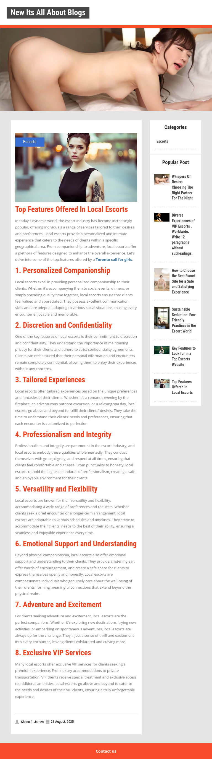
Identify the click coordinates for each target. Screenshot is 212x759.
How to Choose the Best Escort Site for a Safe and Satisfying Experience (183, 281)
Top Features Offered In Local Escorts (182, 387)
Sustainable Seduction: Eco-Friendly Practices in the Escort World (184, 320)
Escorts (29, 141)
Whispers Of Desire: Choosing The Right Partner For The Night (182, 187)
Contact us (106, 751)
